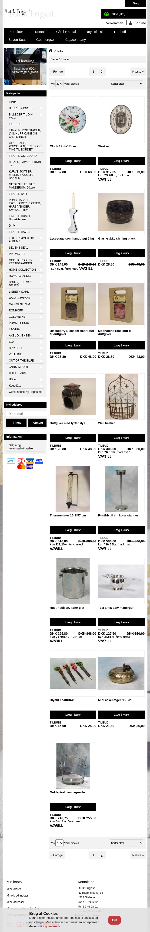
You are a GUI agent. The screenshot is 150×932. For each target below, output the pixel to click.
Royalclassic (95, 32)
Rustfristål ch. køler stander (118, 515)
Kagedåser (15, 385)
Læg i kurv (73, 161)
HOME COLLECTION (22, 269)
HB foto (13, 379)
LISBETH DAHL (19, 291)
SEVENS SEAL (18, 247)
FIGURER (15, 124)
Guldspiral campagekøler (68, 792)
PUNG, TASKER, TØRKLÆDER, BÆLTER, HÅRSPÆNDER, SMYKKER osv (25, 205)
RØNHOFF (16, 310)
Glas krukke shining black (116, 238)
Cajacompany (75, 40)
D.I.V (12, 225)
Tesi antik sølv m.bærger (115, 607)
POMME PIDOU (19, 323)
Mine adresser (15, 902)
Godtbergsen (46, 40)
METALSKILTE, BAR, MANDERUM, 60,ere (22, 186)
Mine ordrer (14, 889)
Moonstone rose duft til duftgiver (115, 332)
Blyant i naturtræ (62, 700)
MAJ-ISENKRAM (19, 304)
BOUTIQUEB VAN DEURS (20, 284)
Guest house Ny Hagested (25, 392)
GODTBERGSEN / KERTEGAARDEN (20, 262)
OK (114, 920)
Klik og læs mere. (49, 926)
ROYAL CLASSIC (20, 276)
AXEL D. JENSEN (20, 335)
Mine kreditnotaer (17, 895)
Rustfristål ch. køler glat (67, 607)
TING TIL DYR (18, 193)
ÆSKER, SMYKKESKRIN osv (25, 163)
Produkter (16, 33)
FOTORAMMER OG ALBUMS (21, 240)
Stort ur (103, 146)
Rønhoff (120, 32)
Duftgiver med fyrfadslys (67, 423)
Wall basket (106, 423)
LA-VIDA (14, 329)
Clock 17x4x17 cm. (63, 146)
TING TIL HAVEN (19, 232)
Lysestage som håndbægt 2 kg (72, 238)
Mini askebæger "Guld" (115, 700)
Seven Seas (17, 40)
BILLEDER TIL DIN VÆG (21, 116)
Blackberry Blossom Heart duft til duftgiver (72, 332)
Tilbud (12, 102)
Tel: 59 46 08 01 (88, 906)
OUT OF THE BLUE (21, 360)
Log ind (137, 23)
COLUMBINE (17, 316)
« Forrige (57, 71)
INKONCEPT (17, 254)
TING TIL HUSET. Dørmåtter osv (20, 218)
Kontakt (41, 32)
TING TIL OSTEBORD (23, 155)
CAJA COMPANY (19, 298)
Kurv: (118, 14)
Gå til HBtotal (66, 32)
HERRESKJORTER (21, 108)
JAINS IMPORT (18, 366)
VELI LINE (15, 354)
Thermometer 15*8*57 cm (68, 515)
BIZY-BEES (16, 348)
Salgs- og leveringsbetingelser (21, 447)
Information (14, 436)
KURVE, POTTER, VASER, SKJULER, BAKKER (21, 175)
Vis (53, 83)
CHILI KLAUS (17, 373)
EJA (11, 341)
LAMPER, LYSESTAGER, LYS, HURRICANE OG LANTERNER (25, 133)
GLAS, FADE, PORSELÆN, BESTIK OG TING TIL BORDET (25, 146)
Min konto (14, 882)
